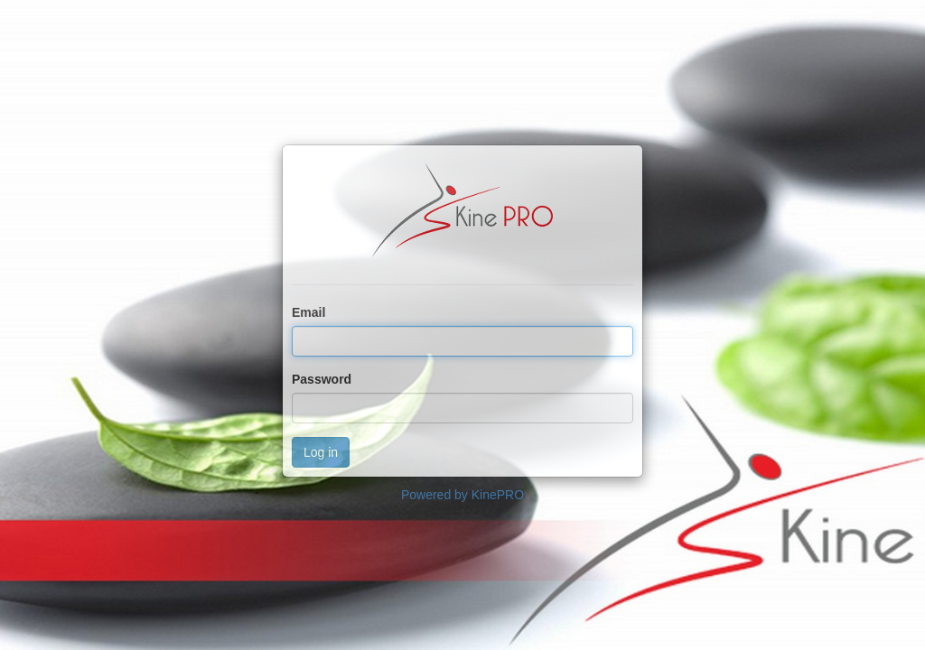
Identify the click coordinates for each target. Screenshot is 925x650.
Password (321, 379)
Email (308, 312)
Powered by (462, 495)
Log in (321, 452)
